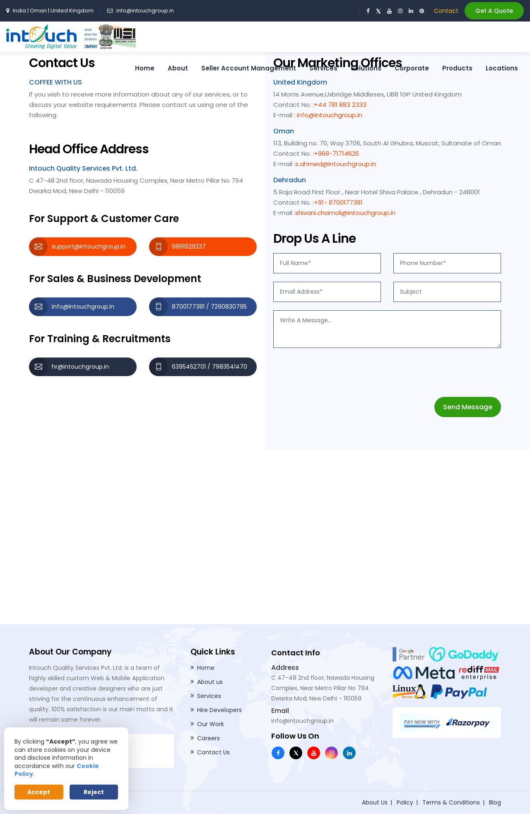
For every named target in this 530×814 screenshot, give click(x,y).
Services (323, 68)
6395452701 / (192, 366)
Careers (208, 738)
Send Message (467, 407)
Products (457, 68)
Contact (446, 11)
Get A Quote (494, 11)
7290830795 (229, 306)
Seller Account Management (248, 68)
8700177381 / (191, 306)
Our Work (210, 724)
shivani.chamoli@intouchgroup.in (345, 212)
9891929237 (189, 246)
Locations (502, 68)
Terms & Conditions (451, 802)
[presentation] (336, 372)
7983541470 (229, 366)
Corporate (412, 68)
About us (210, 682)
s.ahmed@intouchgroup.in (335, 163)
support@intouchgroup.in (88, 246)
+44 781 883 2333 (340, 104)
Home (144, 68)
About (178, 68)
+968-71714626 (336, 153)
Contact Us (213, 752)
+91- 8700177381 (338, 202)
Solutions (366, 68)
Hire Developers (219, 710)
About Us (375, 802)
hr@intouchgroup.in (80, 366)
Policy (405, 802)
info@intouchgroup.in (145, 10)
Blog (495, 802)
